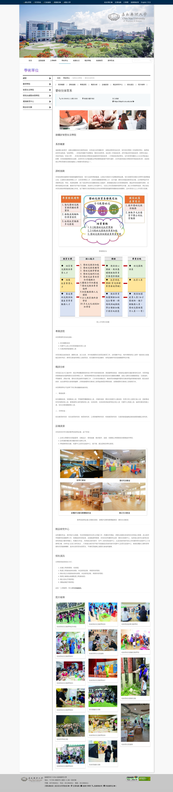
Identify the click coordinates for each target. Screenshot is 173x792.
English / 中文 (146, 2)
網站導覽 (28, 2)
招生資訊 (130, 84)
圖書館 (56, 2)
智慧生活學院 (28, 90)
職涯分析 (94, 84)
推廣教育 (99, 60)
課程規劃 (72, 84)
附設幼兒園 (27, 107)
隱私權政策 (49, 786)
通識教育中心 (28, 101)
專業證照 (83, 84)
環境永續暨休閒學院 (31, 96)
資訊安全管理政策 (61, 786)
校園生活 (76, 60)
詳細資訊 (78, 588)
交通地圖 (118, 2)
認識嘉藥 (42, 60)
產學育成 (111, 60)
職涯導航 (88, 60)
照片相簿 (141, 84)
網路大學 (67, 2)
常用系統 (38, 2)
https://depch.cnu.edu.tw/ (123, 101)
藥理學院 (26, 84)
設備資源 (105, 84)
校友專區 (107, 2)
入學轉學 (53, 60)
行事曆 (126, 2)
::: (23, 2)
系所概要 (61, 84)
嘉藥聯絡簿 (135, 2)
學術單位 (65, 60)
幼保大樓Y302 (89, 99)
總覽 (25, 78)
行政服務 (47, 2)
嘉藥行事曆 (86, 786)
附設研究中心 (118, 84)
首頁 (30, 60)
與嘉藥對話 (108, 786)
